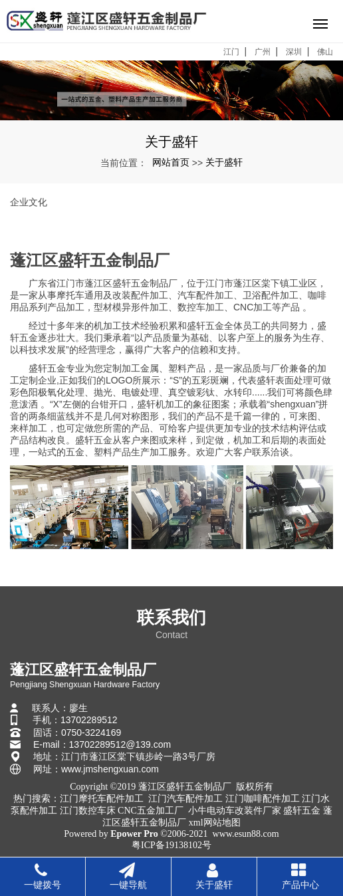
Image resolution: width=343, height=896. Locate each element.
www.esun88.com (246, 834)
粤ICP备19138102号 (171, 845)
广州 (263, 51)
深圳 (294, 51)
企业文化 (28, 202)
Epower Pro (134, 834)
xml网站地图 (215, 823)
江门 (231, 51)
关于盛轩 (224, 162)
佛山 (325, 51)
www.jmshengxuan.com (110, 769)
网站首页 (170, 162)
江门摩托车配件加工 (102, 799)
